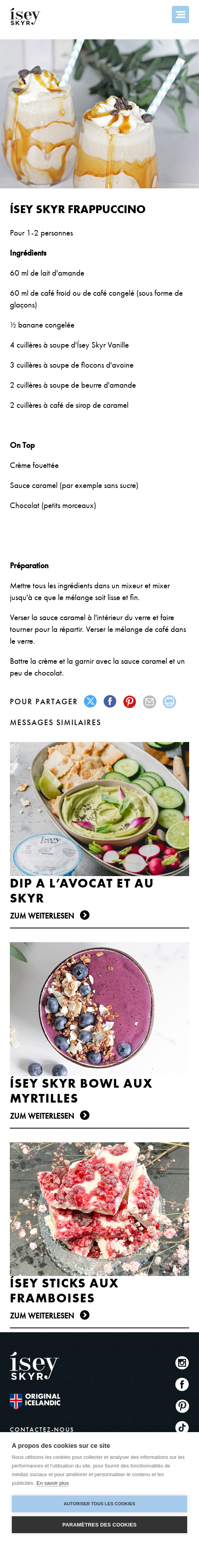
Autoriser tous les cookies (99, 1503)
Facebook (182, 1384)
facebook (110, 702)
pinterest (130, 702)
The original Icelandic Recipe (35, 1402)
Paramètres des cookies (99, 1525)
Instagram (182, 1363)
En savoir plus (53, 1483)
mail (150, 702)
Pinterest (182, 1406)
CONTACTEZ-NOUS (42, 1429)
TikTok (182, 1427)
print (170, 702)
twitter (91, 702)
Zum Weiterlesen (42, 916)
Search (159, 14)
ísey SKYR (25, 16)
